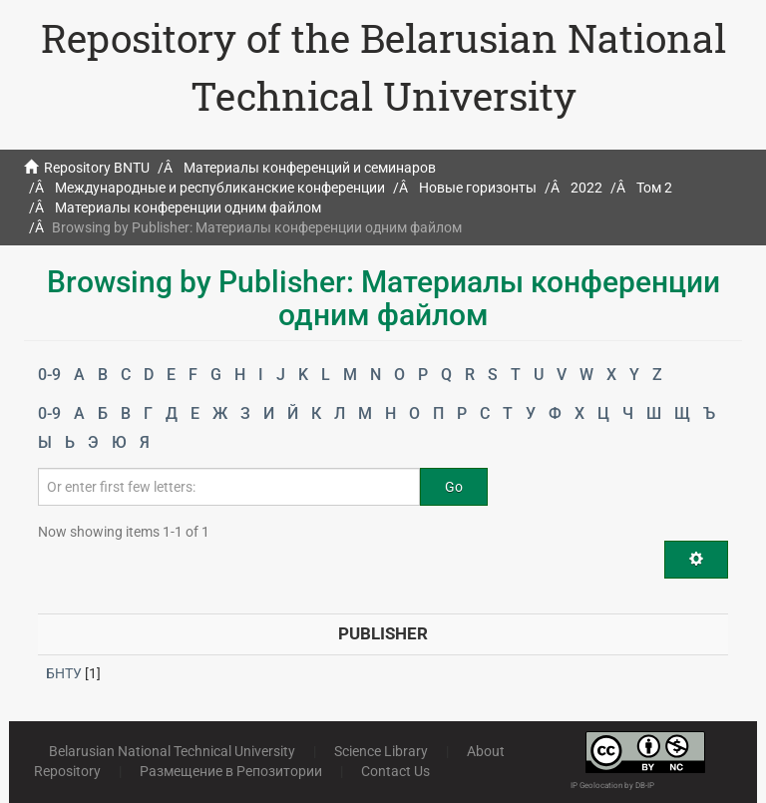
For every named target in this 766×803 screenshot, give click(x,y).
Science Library (381, 751)
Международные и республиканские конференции (220, 188)
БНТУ (64, 673)
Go (454, 487)
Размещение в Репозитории (231, 771)
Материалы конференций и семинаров (310, 168)
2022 (586, 188)
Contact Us (395, 771)
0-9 (49, 374)
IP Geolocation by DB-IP (612, 785)
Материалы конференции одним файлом (188, 207)
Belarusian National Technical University (172, 751)
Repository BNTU (97, 168)
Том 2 (654, 188)
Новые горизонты (478, 188)
